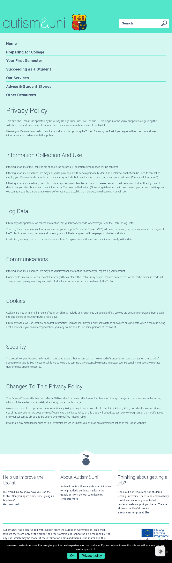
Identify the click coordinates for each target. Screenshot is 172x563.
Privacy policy (92, 555)
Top (86, 459)
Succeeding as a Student (28, 69)
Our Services (17, 78)
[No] (167, 552)
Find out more (69, 499)
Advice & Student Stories (28, 86)
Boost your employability (133, 512)
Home (11, 43)
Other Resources (21, 95)
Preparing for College (25, 52)
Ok (72, 555)
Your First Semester (24, 60)
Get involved (11, 504)
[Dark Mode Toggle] (160, 551)
